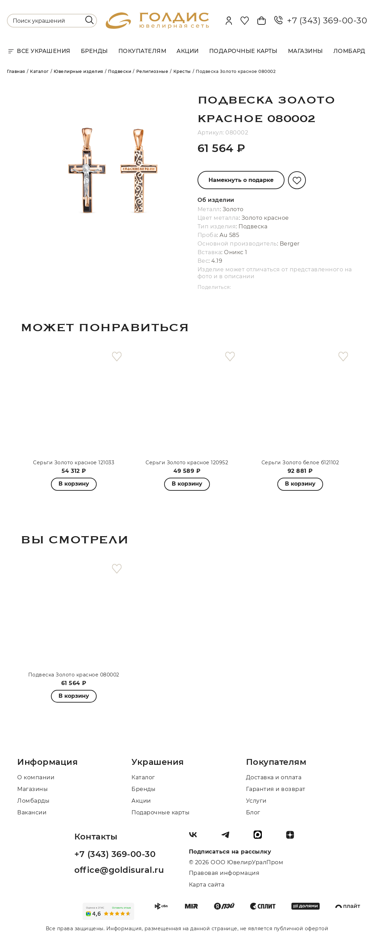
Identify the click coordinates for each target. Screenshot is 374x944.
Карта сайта (207, 884)
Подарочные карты (243, 51)
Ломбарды (33, 800)
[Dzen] (293, 837)
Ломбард (349, 51)
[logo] (157, 27)
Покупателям (142, 51)
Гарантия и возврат (276, 789)
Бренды (94, 51)
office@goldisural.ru (119, 870)
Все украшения (39, 51)
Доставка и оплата (274, 777)
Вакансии (31, 812)
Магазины (305, 51)
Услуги (256, 800)
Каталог (143, 777)
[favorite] (117, 356)
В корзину (187, 483)
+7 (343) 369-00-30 (320, 20)
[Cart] (261, 21)
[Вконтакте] (196, 837)
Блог (253, 812)
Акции (188, 51)
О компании (35, 777)
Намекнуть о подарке (241, 180)
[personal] (229, 21)
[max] (260, 837)
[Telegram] (228, 837)
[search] (89, 20)
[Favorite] (245, 21)
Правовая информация (224, 873)
